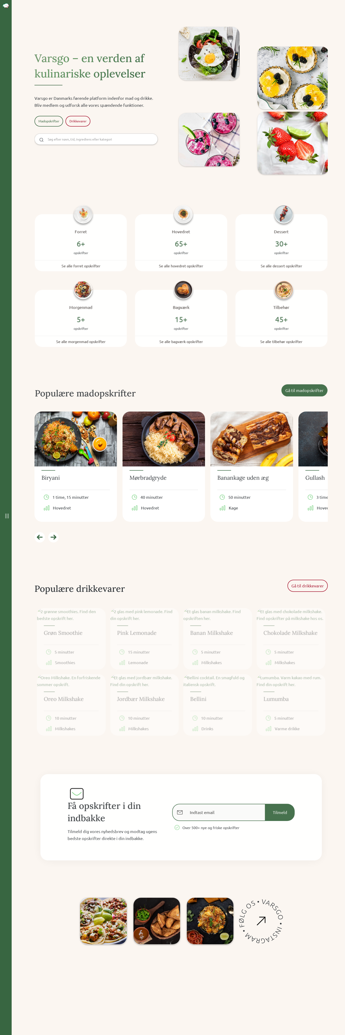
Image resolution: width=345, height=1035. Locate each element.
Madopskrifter (48, 121)
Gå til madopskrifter (303, 390)
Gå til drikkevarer (307, 585)
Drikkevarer (77, 121)
